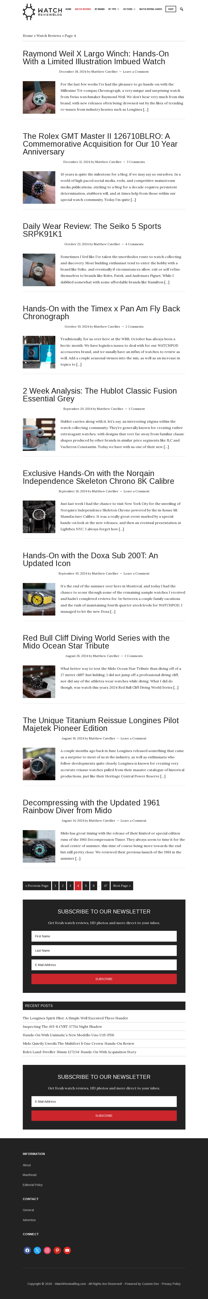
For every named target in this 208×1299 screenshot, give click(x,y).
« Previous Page (37, 886)
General (28, 1209)
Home (28, 35)
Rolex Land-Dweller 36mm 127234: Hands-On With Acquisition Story (79, 1051)
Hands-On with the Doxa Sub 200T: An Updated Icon (90, 559)
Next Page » (122, 886)
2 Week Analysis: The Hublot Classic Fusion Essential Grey (100, 394)
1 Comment (137, 409)
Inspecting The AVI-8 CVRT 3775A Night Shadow (62, 1026)
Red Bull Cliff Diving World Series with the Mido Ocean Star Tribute (96, 642)
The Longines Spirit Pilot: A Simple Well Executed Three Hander (75, 1017)
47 (105, 886)
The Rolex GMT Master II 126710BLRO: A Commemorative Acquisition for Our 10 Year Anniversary (100, 144)
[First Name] (104, 935)
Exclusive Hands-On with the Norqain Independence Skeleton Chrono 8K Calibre (98, 477)
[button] (181, 9)
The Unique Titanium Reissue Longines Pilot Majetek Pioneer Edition (101, 724)
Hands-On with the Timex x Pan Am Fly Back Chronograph (101, 312)
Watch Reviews (48, 35)
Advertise (29, 1219)
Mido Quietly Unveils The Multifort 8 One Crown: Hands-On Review (78, 1043)
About (27, 1164)
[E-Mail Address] (104, 964)
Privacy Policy (171, 1283)
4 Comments (134, 244)
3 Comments (136, 162)
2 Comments (135, 326)
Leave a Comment (136, 72)
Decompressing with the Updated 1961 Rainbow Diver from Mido (91, 806)
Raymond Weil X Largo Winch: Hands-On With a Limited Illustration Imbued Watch (96, 57)
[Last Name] (104, 949)
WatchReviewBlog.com (70, 1283)
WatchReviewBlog (42, 12)
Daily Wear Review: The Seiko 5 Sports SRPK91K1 (92, 230)
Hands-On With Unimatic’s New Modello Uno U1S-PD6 (68, 1034)
